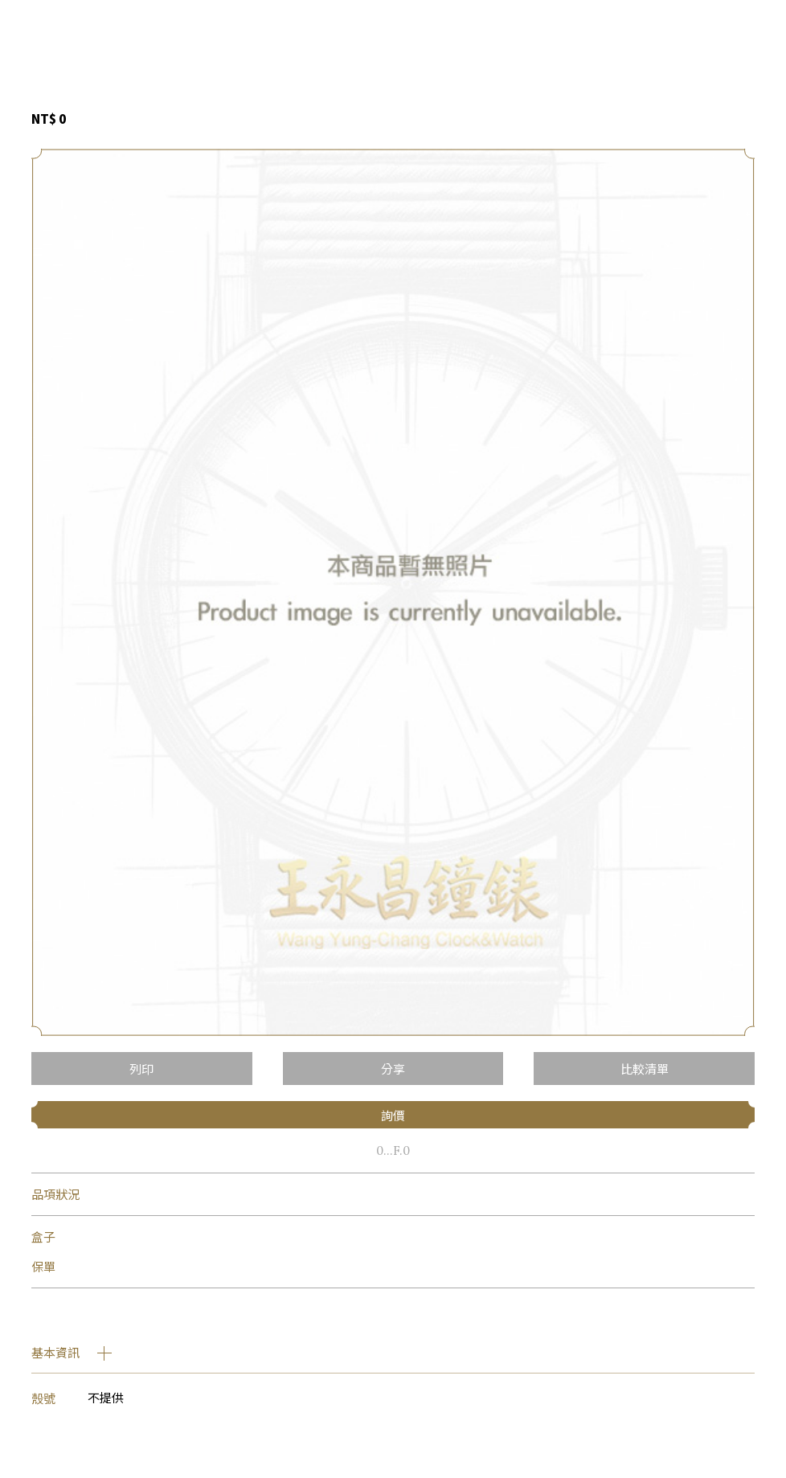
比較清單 (644, 1068)
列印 (141, 1068)
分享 (393, 1068)
